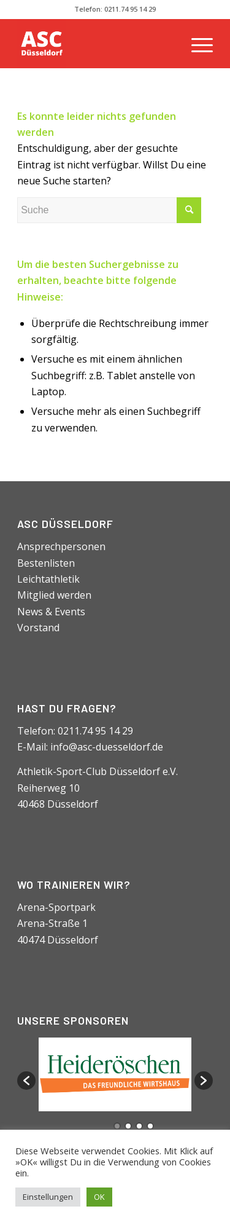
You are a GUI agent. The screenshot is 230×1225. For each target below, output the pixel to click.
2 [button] (128, 1126)
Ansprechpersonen (61, 546)
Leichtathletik (48, 579)
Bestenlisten (46, 563)
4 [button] (150, 1126)
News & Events (51, 611)
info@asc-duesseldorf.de (106, 747)
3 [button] (139, 1126)
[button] (26, 1080)
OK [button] (99, 1196)
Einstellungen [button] (48, 1196)
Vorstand (38, 627)
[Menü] (196, 43)
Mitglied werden (54, 595)
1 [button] (117, 1126)
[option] (115, 1074)
